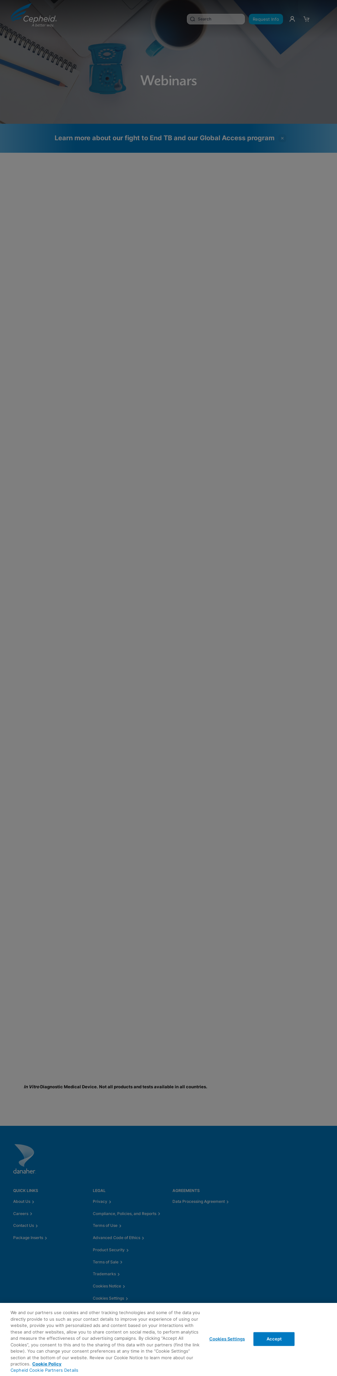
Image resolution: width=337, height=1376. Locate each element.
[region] (168, 1339)
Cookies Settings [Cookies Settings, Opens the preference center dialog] (227, 1338)
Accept (274, 1338)
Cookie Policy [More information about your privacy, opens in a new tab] (47, 1363)
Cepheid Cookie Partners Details (44, 1370)
